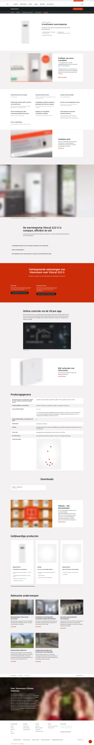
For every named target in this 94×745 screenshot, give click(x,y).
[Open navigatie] (7, 4)
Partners (30, 4)
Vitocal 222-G (27, 675)
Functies (12, 12)
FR (81, 4)
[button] (90, 741)
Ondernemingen (23, 4)
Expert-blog (42, 4)
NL (82, 4)
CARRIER (22, 743)
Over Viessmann (50, 4)
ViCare (27, 316)
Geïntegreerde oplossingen (27, 12)
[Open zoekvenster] (78, 4)
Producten (16, 4)
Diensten (36, 4)
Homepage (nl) (14, 675)
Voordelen (18, 12)
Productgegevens (38, 12)
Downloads (46, 12)
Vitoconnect (34, 314)
